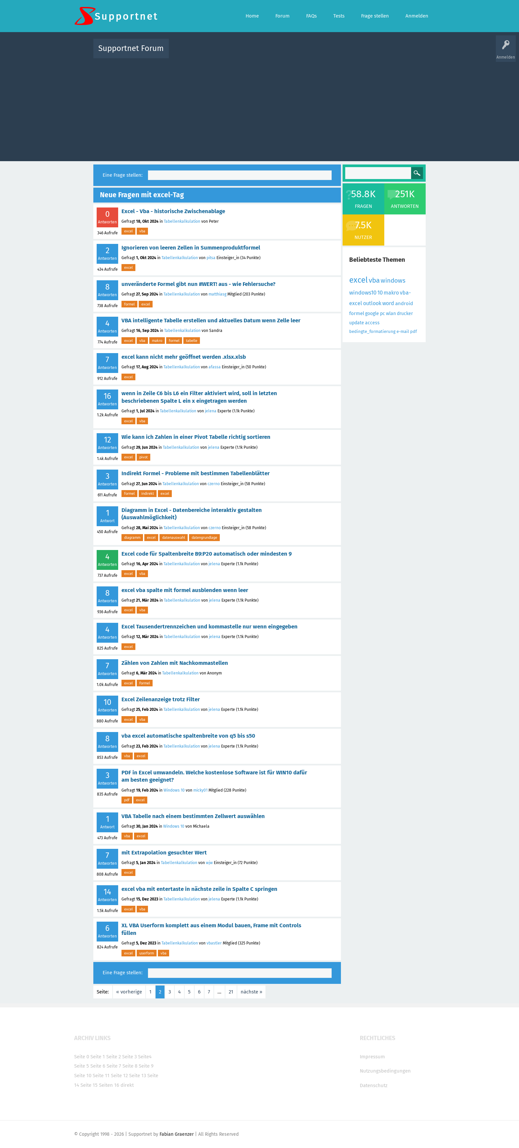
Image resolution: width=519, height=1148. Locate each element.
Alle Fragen (217, 53)
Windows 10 (174, 790)
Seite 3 (129, 1057)
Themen (295, 53)
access (372, 323)
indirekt (147, 493)
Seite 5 (81, 1066)
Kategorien (318, 53)
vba (142, 231)
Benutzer (342, 53)
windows (393, 280)
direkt (127, 1085)
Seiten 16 (109, 1085)
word (388, 303)
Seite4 (145, 1057)
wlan (391, 313)
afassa (215, 367)
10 (380, 292)
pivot (143, 457)
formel (129, 304)
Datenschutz (374, 1085)
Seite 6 (97, 1066)
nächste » (251, 992)
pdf (126, 800)
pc (382, 313)
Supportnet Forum (131, 48)
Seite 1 (97, 1057)
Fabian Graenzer (177, 1134)
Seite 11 (101, 1076)
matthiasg (217, 294)
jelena (210, 411)
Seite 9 (146, 1066)
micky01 (200, 790)
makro (157, 341)
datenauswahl (173, 537)
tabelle (191, 341)
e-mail (403, 331)
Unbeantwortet (268, 53)
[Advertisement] (259, 108)
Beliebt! (240, 53)
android (404, 303)
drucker (405, 313)
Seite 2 (113, 1057)
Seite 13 (137, 1076)
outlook (372, 303)
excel (128, 231)
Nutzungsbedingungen (385, 1071)
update (356, 323)
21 (231, 992)
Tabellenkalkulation (182, 221)
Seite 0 (81, 1057)
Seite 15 (89, 1085)
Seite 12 (119, 1076)
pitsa (211, 257)
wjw (209, 862)
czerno (214, 484)
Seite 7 (114, 1066)
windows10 (362, 292)
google (372, 313)
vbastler (214, 943)
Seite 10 (82, 1076)
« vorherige (129, 992)
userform (146, 953)
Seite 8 (129, 1066)
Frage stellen (367, 53)
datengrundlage (204, 537)
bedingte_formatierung (372, 331)
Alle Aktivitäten (187, 53)
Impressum (372, 1057)
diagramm (132, 537)
